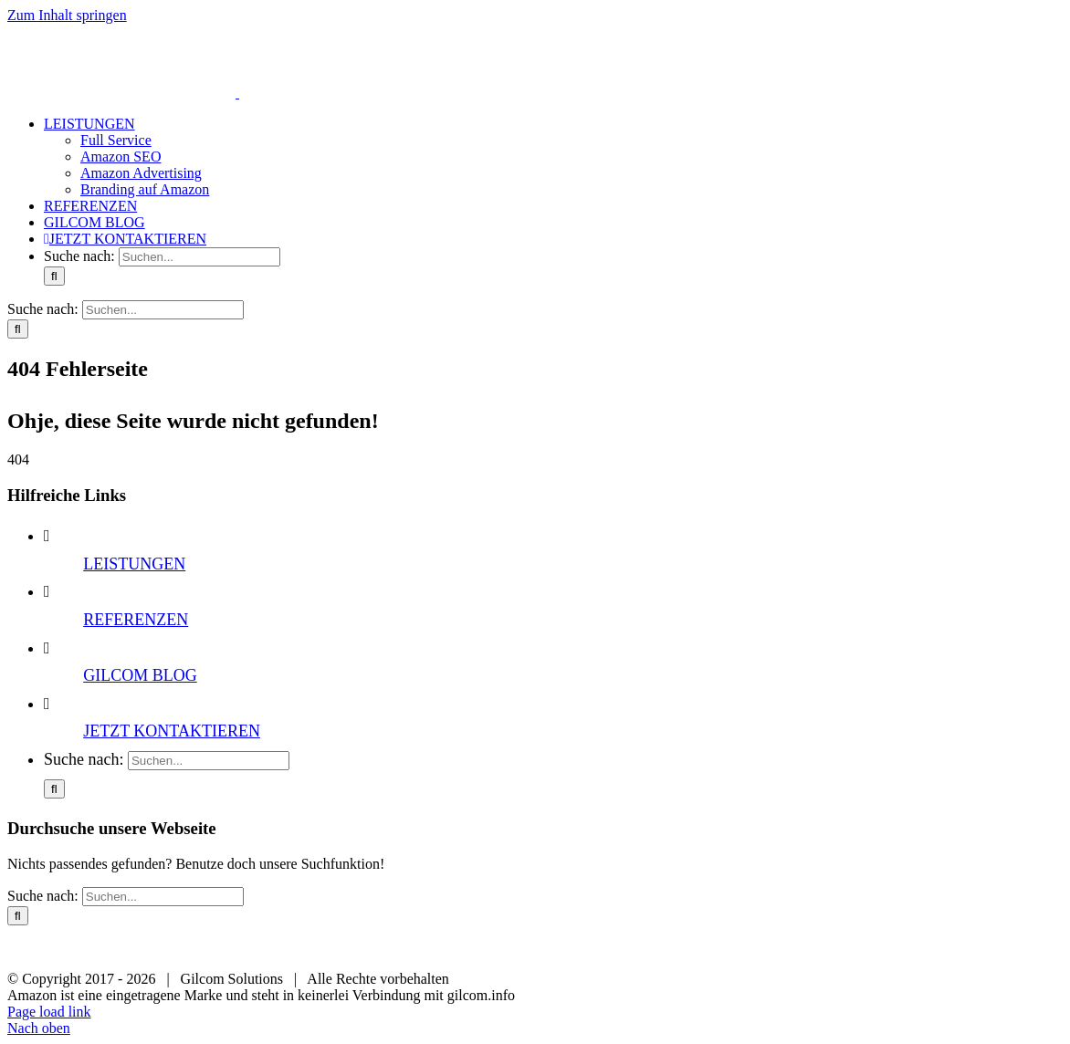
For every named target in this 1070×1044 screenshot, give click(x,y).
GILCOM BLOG (140, 675)
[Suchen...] (199, 256)
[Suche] (54, 276)
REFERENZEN (135, 620)
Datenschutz (514, 948)
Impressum (418, 948)
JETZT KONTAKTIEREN (171, 731)
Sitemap (696, 948)
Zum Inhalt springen (67, 15)
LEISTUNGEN (134, 564)
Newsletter (610, 948)
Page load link (49, 1011)
